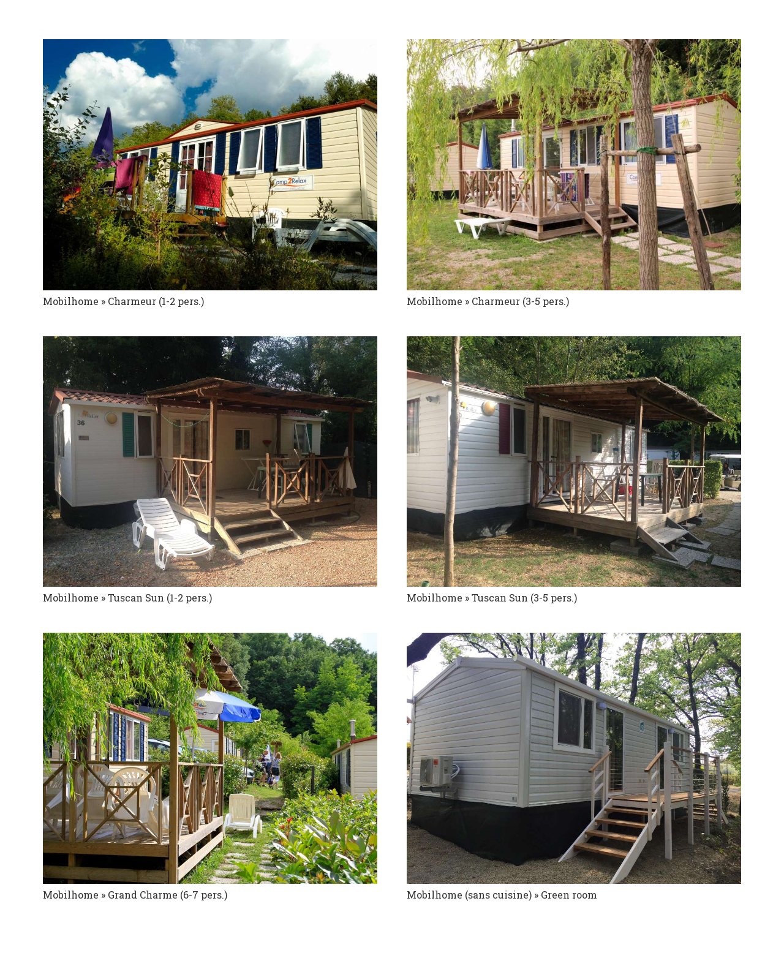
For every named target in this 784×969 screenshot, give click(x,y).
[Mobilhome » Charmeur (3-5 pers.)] (574, 164)
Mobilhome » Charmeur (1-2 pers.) (123, 301)
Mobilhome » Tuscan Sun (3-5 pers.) (492, 597)
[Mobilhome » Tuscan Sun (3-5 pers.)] (574, 461)
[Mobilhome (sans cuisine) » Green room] (574, 758)
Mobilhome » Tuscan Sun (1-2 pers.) (127, 597)
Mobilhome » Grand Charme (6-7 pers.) (135, 894)
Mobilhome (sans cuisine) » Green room (502, 894)
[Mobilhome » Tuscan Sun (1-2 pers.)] (210, 461)
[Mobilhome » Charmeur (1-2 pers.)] (210, 164)
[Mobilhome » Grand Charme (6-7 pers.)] (210, 758)
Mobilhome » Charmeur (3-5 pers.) (488, 301)
